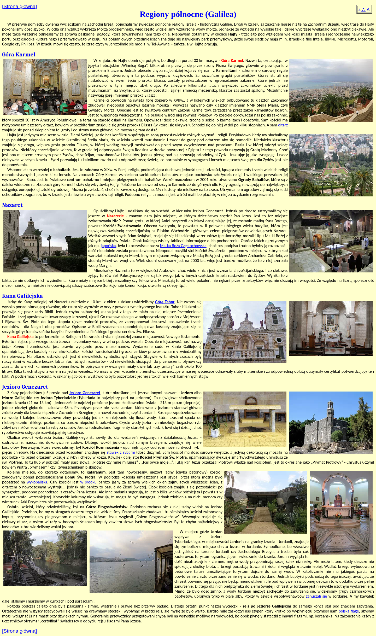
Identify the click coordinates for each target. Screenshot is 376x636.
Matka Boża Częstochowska (183, 245)
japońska (108, 245)
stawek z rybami (121, 452)
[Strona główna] (19, 6)
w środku (88, 482)
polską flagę (349, 611)
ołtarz (283, 124)
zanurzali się (316, 596)
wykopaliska (37, 482)
